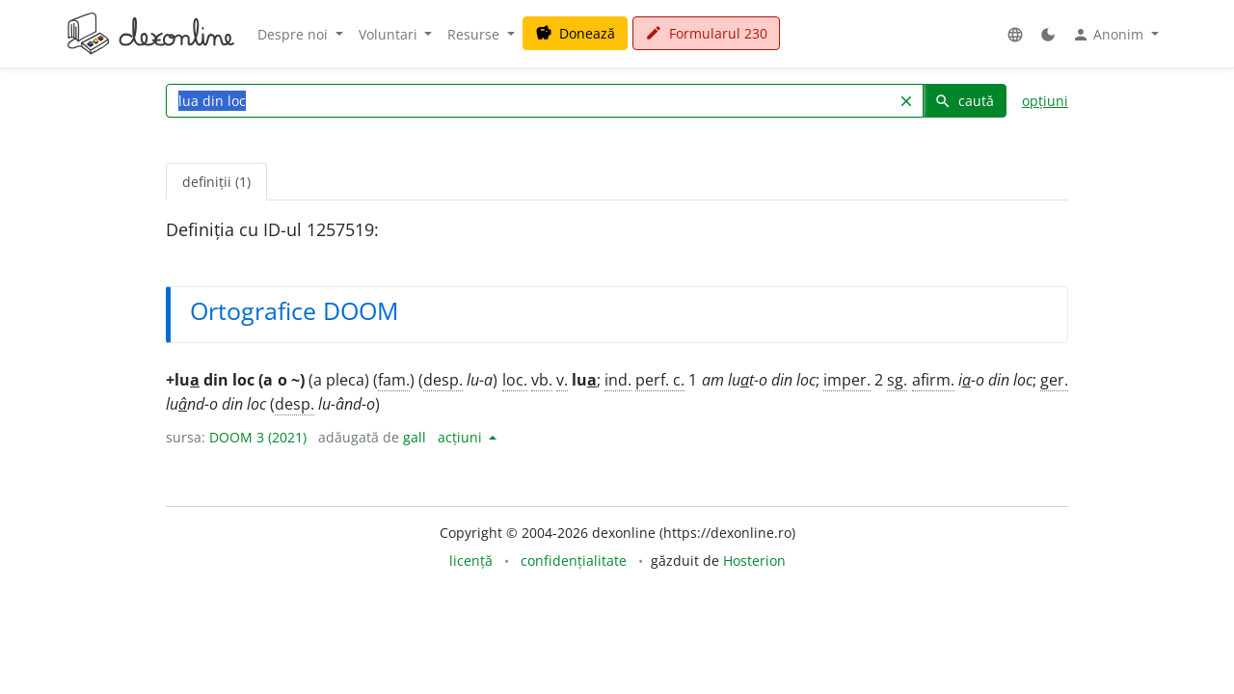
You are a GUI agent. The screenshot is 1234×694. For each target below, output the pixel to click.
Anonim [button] (1109, 34)
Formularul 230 (706, 33)
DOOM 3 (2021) (258, 437)
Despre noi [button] (294, 34)
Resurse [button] (475, 34)
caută (964, 101)
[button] (1015, 34)
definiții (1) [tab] (216, 182)
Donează (575, 33)
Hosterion (754, 560)
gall (414, 437)
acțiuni (462, 437)
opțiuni (1045, 101)
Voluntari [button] (390, 34)
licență (471, 560)
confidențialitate (574, 560)
